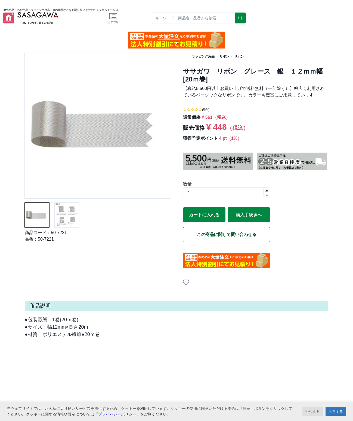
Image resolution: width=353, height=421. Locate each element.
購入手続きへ (249, 215)
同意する (336, 412)
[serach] (240, 18)
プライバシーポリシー (117, 414)
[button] (176, 43)
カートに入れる (204, 215)
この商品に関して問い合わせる (226, 234)
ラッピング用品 (203, 56)
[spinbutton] (226, 192)
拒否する (312, 412)
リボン (224, 56)
